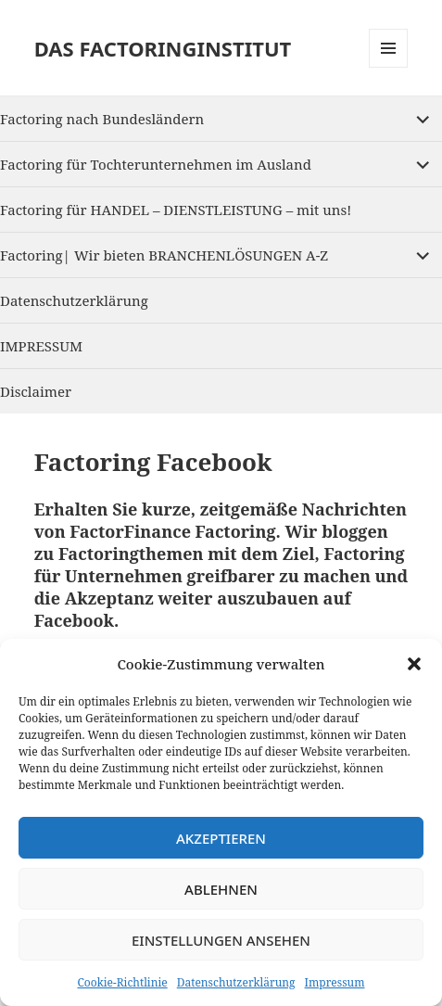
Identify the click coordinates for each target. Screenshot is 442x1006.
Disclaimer (35, 391)
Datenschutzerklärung (236, 982)
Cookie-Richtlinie (122, 982)
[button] (414, 664)
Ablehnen (221, 889)
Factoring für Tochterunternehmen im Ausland (155, 164)
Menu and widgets (389, 67)
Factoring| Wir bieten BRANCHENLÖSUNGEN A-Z (164, 255)
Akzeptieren (221, 838)
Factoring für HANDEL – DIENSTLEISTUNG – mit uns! (175, 209)
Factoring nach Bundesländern (102, 118)
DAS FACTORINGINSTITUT (163, 48)
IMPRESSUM (41, 346)
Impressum (335, 982)
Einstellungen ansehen (221, 940)
